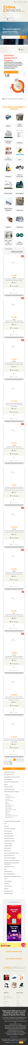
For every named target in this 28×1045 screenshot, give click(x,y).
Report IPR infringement (19, 1021)
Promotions (6, 1037)
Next (11, 763)
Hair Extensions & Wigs (9, 828)
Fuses (6, 802)
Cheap (5, 1035)
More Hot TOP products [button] (11, 72)
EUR (11, 16)
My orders (6, 1001)
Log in (26, 2)
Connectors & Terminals (10, 797)
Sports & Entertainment (9, 874)
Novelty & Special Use (9, 855)
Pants (17, 998)
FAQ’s (5, 1004)
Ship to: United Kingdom (10, 19)
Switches (7, 812)
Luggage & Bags (8, 845)
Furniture (6, 826)
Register (21, 2)
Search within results (17, 251)
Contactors (7, 799)
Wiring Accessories (9, 817)
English (6, 16)
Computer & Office (8, 786)
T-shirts (18, 996)
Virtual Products (8, 886)
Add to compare (14, 292)
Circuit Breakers (8, 796)
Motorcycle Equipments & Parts (11, 853)
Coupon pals (7, 1006)
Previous (10, 759)
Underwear (6, 883)
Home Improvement (9, 836)
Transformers (8, 814)
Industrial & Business (9, 838)
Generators (7, 803)
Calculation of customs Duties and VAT (8, 998)
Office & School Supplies (10, 858)
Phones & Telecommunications (11, 860)
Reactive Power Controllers (10, 809)
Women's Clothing (8, 893)
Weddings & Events (8, 891)
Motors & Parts (8, 806)
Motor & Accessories (9, 805)
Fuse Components (9, 800)
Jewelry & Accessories (9, 840)
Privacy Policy (19, 1018)
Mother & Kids (7, 850)
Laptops (18, 1003)
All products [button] (14, 768)
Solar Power (7, 811)
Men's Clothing (7, 848)
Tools (5, 878)
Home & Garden (8, 831)
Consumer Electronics (9, 789)
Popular (5, 1033)
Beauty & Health (8, 779)
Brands (6, 784)
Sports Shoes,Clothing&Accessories (12, 876)
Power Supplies (8, 808)
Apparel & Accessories (9, 772)
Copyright (18, 1035)
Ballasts (7, 794)
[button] (24, 73)
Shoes (5, 869)
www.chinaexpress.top (14, 902)
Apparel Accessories (9, 774)
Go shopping (14, 286)
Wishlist (16, 2)
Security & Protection (9, 866)
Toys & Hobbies (7, 881)
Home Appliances (8, 833)
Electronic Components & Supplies (12, 821)
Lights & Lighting (8, 843)
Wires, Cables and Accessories (11, 815)
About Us (18, 1033)
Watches (6, 888)
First (5, 759)
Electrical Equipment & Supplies (11, 791)
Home (5, 98)
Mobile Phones (19, 1005)
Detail (14, 282)
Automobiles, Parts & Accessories (12, 777)
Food (5, 823)
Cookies (18, 1016)
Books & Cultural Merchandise (11, 781)
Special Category (8, 871)
